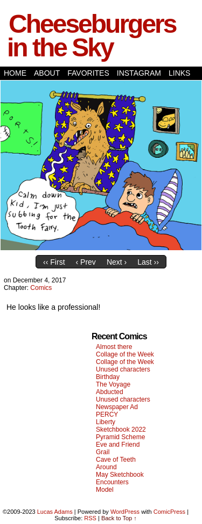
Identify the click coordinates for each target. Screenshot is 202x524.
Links (179, 73)
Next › (117, 262)
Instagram (139, 73)
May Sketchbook (120, 474)
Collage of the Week (125, 354)
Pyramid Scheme (120, 437)
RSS (90, 518)
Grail (102, 452)
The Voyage (113, 384)
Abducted (109, 392)
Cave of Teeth (116, 459)
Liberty (105, 422)
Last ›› (148, 262)
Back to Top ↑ (119, 518)
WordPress (125, 511)
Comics (41, 288)
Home (15, 73)
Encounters (112, 482)
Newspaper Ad (117, 407)
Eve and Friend (118, 444)
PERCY (107, 414)
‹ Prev (86, 262)
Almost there (114, 347)
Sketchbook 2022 (121, 429)
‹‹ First (54, 262)
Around (106, 467)
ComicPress (169, 511)
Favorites (88, 73)
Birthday (108, 377)
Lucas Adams (55, 511)
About (47, 73)
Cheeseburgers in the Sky (91, 36)
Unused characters (123, 369)
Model (105, 489)
